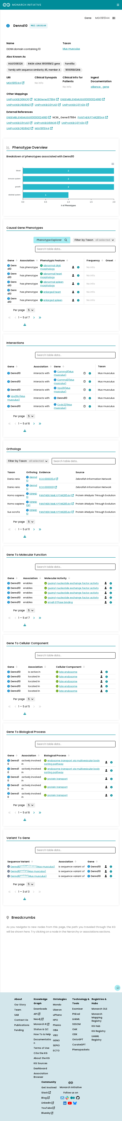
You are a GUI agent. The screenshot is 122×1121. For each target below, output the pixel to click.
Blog (45, 1097)
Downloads (40, 1008)
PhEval (76, 1014)
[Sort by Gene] (16, 260)
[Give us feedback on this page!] (117, 988)
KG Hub (96, 1026)
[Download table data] (24, 324)
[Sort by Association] (36, 260)
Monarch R (41, 1024)
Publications (21, 1025)
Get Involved (48, 1087)
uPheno (57, 1015)
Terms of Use (41, 1048)
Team (17, 1009)
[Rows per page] (30, 310)
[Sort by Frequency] (102, 260)
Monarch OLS (99, 1008)
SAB (16, 1015)
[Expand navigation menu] (118, 5)
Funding (19, 1030)
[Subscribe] (62, 1097)
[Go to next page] (33, 317)
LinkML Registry (96, 1038)
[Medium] (72, 1097)
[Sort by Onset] (115, 260)
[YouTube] (70, 1103)
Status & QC (41, 1029)
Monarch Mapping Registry (97, 1017)
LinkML (76, 1019)
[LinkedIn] (64, 1103)
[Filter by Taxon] (94, 240)
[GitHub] (78, 1097)
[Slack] (67, 1097)
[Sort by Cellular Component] (83, 666)
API (37, 1014)
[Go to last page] (39, 317)
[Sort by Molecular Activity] (68, 578)
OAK (74, 1029)
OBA (55, 1030)
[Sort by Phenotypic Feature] (67, 260)
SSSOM (76, 1024)
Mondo (57, 1004)
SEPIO (56, 1045)
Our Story (20, 1004)
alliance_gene (100, 87)
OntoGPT (77, 1039)
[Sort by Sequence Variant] (31, 861)
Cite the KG (40, 1053)
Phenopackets (80, 1049)
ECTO (56, 1050)
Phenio (57, 1025)
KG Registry (98, 1031)
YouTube (48, 1108)
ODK (74, 1034)
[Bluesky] (75, 1103)
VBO (55, 1035)
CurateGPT (79, 1044)
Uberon (57, 1009)
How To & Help (42, 1034)
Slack (46, 1092)
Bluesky (47, 1113)
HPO (55, 1020)
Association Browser (41, 1075)
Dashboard (40, 1068)
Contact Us (21, 1020)
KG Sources (40, 1063)
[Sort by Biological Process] (68, 755)
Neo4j (38, 1019)
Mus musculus (71, 49)
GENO (56, 1040)
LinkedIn (47, 1102)
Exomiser (77, 1008)
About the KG (42, 1058)
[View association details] (77, 267)
